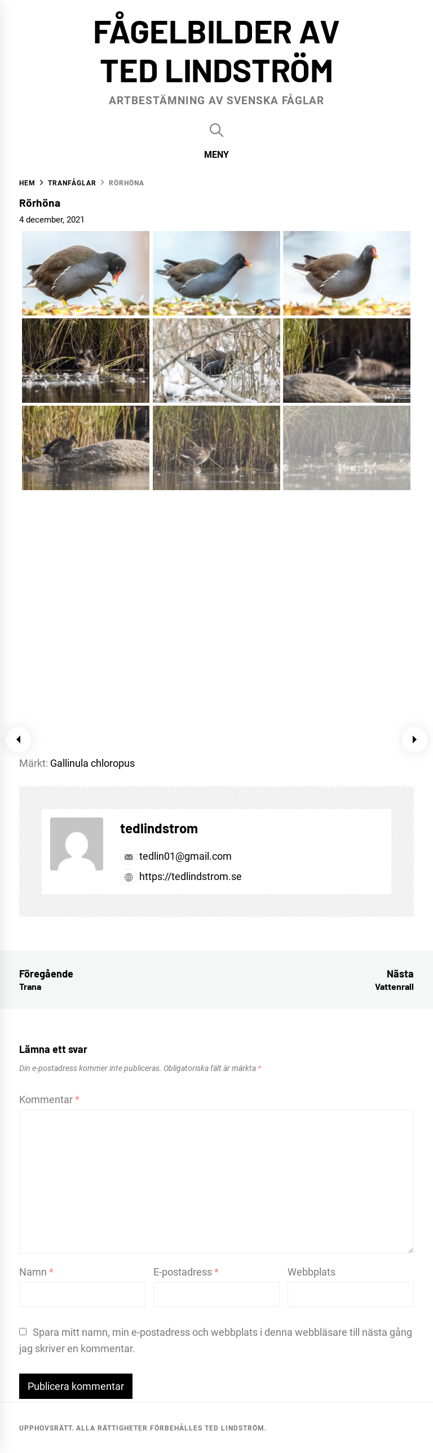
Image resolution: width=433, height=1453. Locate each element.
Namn (36, 1272)
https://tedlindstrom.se (181, 876)
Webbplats (311, 1272)
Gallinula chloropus (92, 763)
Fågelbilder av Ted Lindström (216, 50)
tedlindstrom (159, 828)
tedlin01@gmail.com (176, 856)
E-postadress (186, 1272)
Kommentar (49, 1099)
